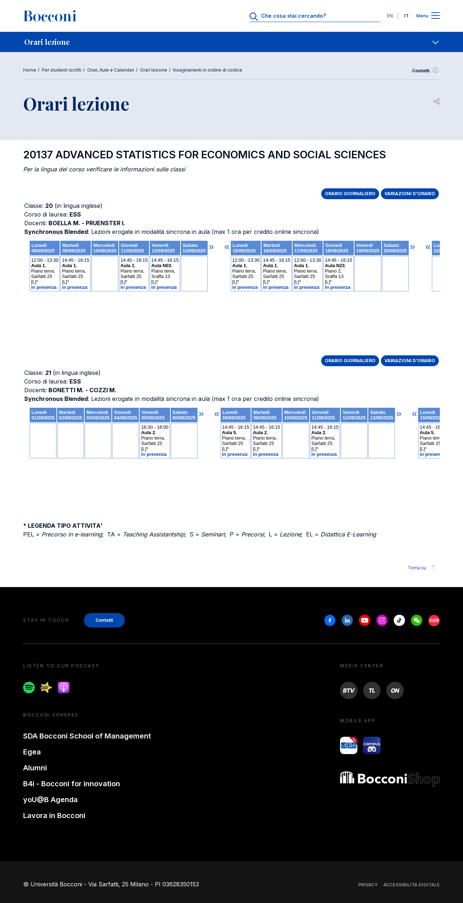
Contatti (426, 71)
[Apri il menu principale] (435, 16)
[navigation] (231, 42)
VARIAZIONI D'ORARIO (410, 193)
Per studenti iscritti (61, 70)
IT (406, 15)
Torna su (423, 568)
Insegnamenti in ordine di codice (207, 70)
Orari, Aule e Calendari (110, 70)
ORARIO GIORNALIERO (350, 193)
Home (29, 70)
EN (390, 15)
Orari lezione (153, 70)
